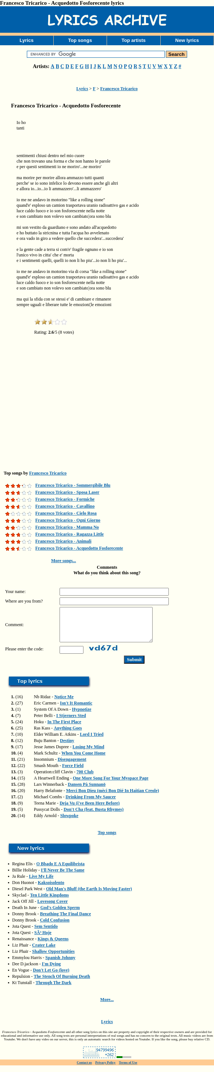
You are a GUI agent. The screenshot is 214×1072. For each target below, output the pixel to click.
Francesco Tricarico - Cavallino (64, 506)
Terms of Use (128, 1069)
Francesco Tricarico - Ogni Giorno (67, 520)
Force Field (72, 772)
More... (107, 1006)
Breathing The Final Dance (65, 920)
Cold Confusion (54, 926)
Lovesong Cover (52, 908)
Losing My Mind (88, 753)
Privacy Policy (105, 1069)
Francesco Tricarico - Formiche (64, 499)
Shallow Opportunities (53, 958)
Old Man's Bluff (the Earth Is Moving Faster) (89, 895)
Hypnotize (82, 715)
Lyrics (26, 40)
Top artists (134, 40)
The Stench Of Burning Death (62, 983)
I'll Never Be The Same (62, 876)
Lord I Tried (91, 740)
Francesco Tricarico (119, 88)
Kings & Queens (53, 945)
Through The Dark (54, 989)
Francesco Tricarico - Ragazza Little (69, 534)
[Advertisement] (119, 142)
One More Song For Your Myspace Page (111, 784)
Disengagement (72, 765)
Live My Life (41, 882)
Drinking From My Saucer (90, 803)
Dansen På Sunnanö (87, 791)
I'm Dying (51, 970)
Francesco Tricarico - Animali (63, 541)
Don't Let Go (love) (51, 976)
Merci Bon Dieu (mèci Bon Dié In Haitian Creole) (112, 797)
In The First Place (64, 728)
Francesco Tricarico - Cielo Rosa (66, 513)
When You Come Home (83, 759)
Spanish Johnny (60, 964)
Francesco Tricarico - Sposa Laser (67, 492)
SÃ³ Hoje (42, 939)
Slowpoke (69, 822)
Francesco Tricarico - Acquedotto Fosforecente (79, 548)
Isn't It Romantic (76, 709)
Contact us (84, 1069)
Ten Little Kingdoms (49, 901)
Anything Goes (68, 734)
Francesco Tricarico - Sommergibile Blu (72, 485)
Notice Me (64, 703)
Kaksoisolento (51, 889)
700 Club (84, 778)
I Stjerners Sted (71, 722)
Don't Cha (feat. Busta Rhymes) (94, 816)
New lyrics (187, 40)
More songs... (63, 560)
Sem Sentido (46, 933)
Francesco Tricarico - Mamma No (67, 527)
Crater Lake (43, 951)
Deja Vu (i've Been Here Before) (90, 809)
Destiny (67, 747)
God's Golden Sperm (60, 914)
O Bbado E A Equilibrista (60, 870)
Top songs (80, 40)
